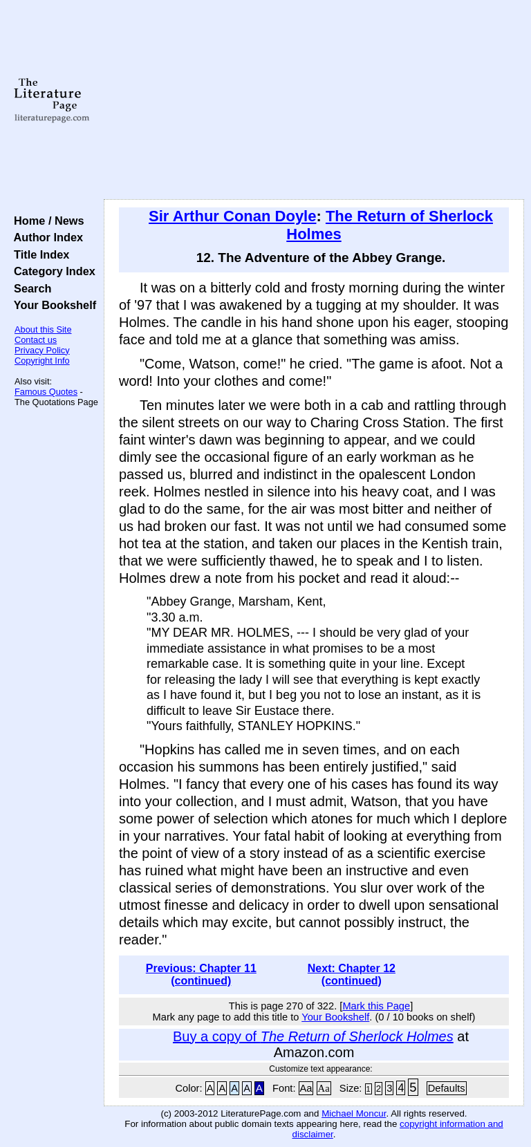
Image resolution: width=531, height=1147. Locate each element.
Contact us (36, 340)
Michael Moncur (354, 1113)
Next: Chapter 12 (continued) (351, 974)
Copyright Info (42, 360)
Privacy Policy (42, 350)
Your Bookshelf (52, 305)
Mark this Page (376, 1005)
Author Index (45, 237)
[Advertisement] (314, 100)
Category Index (51, 271)
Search (29, 288)
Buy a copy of (313, 1036)
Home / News (46, 220)
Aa (306, 1088)
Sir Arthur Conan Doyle (232, 216)
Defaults (446, 1088)
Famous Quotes (46, 391)
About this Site (43, 329)
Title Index (38, 254)
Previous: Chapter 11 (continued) (201, 974)
